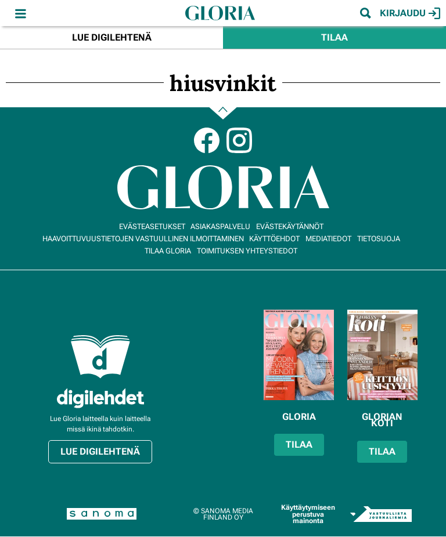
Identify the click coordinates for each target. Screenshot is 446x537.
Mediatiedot (328, 238)
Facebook (207, 140)
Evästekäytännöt (289, 226)
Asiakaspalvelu (220, 226)
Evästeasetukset (152, 226)
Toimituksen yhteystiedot (247, 250)
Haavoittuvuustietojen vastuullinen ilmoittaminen (143, 238)
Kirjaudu (410, 13)
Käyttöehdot (274, 238)
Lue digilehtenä (112, 37)
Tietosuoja (378, 238)
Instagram (239, 140)
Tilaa (334, 37)
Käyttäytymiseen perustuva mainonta (308, 514)
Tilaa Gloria (168, 250)
